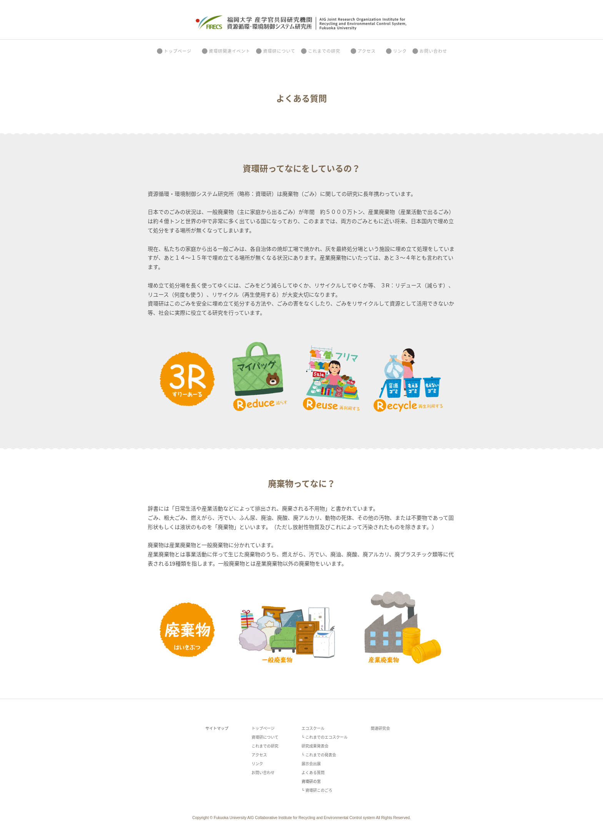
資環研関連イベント (225, 51)
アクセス (363, 51)
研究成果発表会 (315, 746)
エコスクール (313, 728)
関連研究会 (380, 728)
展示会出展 (311, 764)
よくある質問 (313, 773)
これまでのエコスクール (326, 737)
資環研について (275, 51)
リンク (396, 51)
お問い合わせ (429, 51)
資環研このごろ (318, 790)
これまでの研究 (320, 51)
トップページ (174, 51)
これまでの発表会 (320, 755)
